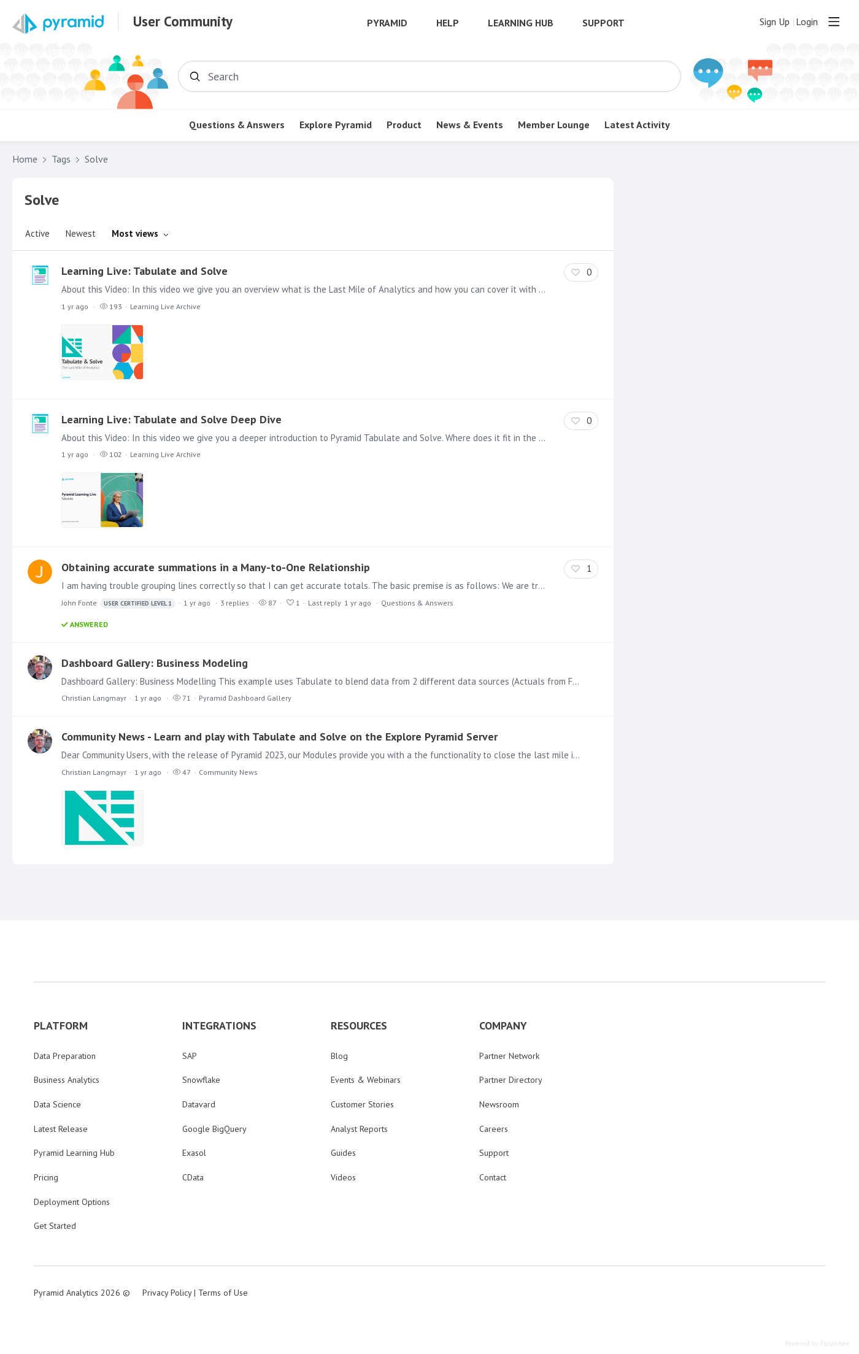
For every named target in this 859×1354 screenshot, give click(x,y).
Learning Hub (520, 23)
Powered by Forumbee (817, 1344)
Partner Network (509, 1055)
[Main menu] (834, 21)
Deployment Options (72, 1201)
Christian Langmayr (93, 697)
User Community (183, 21)
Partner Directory (510, 1079)
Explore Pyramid (335, 125)
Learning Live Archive (165, 306)
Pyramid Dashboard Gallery (245, 697)
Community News (228, 772)
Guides (343, 1152)
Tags (61, 159)
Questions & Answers (237, 125)
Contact (492, 1177)
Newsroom (499, 1104)
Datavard (198, 1104)
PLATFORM (61, 1026)
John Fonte (118, 603)
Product (404, 125)
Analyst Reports (359, 1128)
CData (193, 1177)
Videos (343, 1177)
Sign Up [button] (775, 22)
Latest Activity (637, 125)
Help (447, 23)
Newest (81, 233)
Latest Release (61, 1128)
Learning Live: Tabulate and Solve (144, 271)
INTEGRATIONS (219, 1026)
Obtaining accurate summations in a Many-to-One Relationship (215, 567)
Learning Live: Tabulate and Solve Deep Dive (171, 419)
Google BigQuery (214, 1128)
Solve (96, 159)
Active (37, 233)
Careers (493, 1128)
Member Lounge (554, 125)
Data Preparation (65, 1055)
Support (603, 23)
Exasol (194, 1152)
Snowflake (201, 1079)
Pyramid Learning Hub (74, 1152)
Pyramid (387, 23)
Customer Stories (362, 1104)
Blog (339, 1055)
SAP (189, 1055)
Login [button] (807, 22)
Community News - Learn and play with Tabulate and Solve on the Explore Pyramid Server (279, 736)
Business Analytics (66, 1079)
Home (24, 159)
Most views (135, 233)
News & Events (469, 125)
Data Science (57, 1104)
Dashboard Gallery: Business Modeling (154, 663)
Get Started (55, 1225)
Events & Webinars (366, 1079)
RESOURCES (359, 1026)
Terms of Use (223, 1292)
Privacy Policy (166, 1292)
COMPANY (503, 1026)
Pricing (46, 1177)
